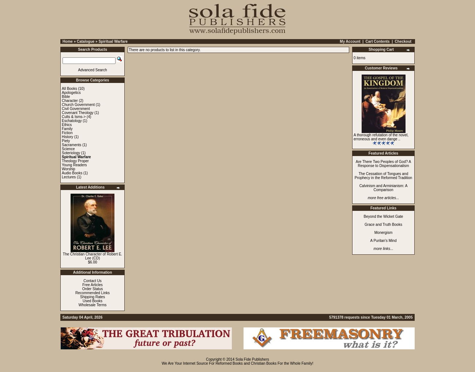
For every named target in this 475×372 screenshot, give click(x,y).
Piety (66, 141)
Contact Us (92, 281)
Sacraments (71, 145)
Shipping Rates (92, 297)
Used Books (92, 301)
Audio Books (72, 173)
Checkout (403, 41)
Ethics (67, 125)
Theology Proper (75, 161)
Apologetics (71, 93)
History (67, 137)
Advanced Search (92, 70)
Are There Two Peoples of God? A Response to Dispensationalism (383, 164)
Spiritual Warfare (113, 41)
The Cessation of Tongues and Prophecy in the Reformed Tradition (383, 176)
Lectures (69, 177)
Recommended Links (92, 293)
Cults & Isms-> (74, 117)
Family (67, 129)
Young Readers (74, 165)
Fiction (67, 133)
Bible (66, 97)
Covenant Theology (78, 113)
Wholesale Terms (93, 305)
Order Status (92, 289)
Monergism (383, 233)
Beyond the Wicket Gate (383, 217)
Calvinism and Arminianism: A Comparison (383, 188)
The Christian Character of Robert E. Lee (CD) (92, 256)
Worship (68, 169)
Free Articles (92, 285)
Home (68, 41)
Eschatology (72, 121)
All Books (69, 89)
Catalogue (85, 41)
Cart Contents (378, 41)
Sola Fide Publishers (252, 359)
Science (68, 149)
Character (70, 101)
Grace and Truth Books (383, 225)
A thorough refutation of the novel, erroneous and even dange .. (381, 137)
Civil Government (76, 109)
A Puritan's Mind (383, 241)
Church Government (78, 105)
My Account (350, 41)
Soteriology (71, 153)
